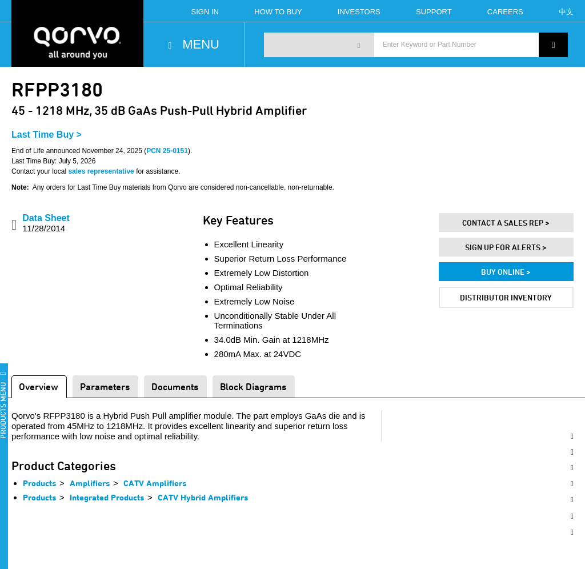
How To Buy (278, 11)
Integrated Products (107, 497)
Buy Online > (506, 272)
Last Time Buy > (46, 134)
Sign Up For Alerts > (506, 247)
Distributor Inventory (506, 297)
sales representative (101, 171)
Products (40, 483)
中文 (566, 11)
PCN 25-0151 (167, 151)
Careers (505, 11)
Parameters (105, 386)
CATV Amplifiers (155, 483)
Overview (38, 386)
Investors (359, 11)
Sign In (205, 11)
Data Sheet (46, 223)
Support (434, 11)
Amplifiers (90, 483)
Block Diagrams (253, 386)
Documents (174, 386)
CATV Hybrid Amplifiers (203, 497)
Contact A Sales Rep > (506, 222)
